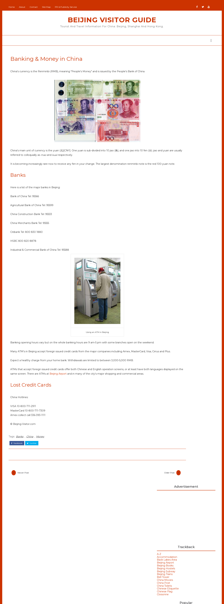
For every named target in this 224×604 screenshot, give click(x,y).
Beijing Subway (163, 139)
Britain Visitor (91, 554)
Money (43, 460)
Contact (36, 7)
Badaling (164, 363)
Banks (22, 460)
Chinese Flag (162, 159)
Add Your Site (91, 529)
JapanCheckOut (93, 569)
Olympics (27, 570)
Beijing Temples (32, 543)
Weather (164, 398)
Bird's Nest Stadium (172, 386)
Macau (25, 557)
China (32, 460)
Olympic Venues (32, 564)
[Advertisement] (183, 84)
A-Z (156, 121)
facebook (19, 466)
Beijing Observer (93, 539)
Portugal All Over (93, 579)
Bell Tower (160, 144)
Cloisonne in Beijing (184, 192)
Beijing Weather (169, 375)
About (25, 7)
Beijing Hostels (163, 136)
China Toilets (161, 153)
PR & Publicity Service (68, 7)
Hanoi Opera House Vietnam (182, 319)
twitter (34, 466)
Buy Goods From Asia (163, 528)
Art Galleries (166, 357)
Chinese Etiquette (165, 156)
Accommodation (164, 124)
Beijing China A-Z (182, 178)
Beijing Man (90, 534)
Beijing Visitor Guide (112, 20)
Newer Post (26, 496)
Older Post (131, 496)
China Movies (162, 147)
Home (14, 7)
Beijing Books (162, 133)
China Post (160, 150)
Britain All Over (92, 549)
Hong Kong (166, 392)
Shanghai (27, 577)
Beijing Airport (100, 393)
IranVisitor (89, 564)
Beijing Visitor (91, 544)
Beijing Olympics (170, 369)
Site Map (49, 7)
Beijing (26, 530)
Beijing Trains (162, 141)
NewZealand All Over (96, 574)
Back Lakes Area (164, 127)
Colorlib (125, 598)
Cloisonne (160, 162)
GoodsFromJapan (94, 559)
